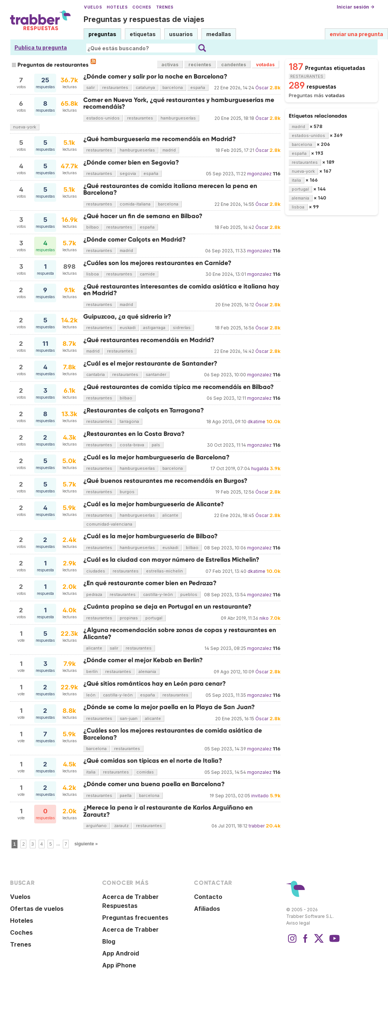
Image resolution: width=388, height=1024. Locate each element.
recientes (199, 64)
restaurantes (115, 87)
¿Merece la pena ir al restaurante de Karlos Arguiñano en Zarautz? (168, 811)
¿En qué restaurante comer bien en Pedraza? (150, 583)
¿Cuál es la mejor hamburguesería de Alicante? (153, 504)
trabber (257, 826)
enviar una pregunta (356, 34)
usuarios (181, 34)
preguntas (102, 34)
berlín (92, 671)
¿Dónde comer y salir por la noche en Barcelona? (155, 76)
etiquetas (143, 34)
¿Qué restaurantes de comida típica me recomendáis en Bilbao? (178, 387)
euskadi (128, 327)
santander (156, 374)
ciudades (95, 571)
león (91, 695)
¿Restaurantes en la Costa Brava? (134, 434)
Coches (141, 7)
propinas (129, 618)
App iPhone (119, 965)
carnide (147, 274)
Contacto (208, 896)
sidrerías (182, 327)
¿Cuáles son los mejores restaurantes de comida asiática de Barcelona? (172, 734)
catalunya (145, 87)
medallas (218, 34)
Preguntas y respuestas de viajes (144, 19)
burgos (127, 491)
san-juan (129, 718)
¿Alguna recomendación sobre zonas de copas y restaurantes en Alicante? (179, 633)
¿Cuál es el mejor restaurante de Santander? (150, 363)
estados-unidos (103, 118)
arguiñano (96, 825)
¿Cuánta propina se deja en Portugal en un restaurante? (167, 606)
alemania (147, 671)
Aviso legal (298, 923)
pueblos (188, 594)
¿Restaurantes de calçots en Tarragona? (143, 410)
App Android (120, 953)
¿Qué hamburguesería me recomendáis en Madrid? (159, 139)
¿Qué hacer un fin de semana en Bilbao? (143, 216)
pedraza (94, 594)
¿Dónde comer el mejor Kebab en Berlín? (143, 660)
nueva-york (24, 127)
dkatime (256, 421)
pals (156, 444)
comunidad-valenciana (109, 524)
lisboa (92, 274)
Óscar (261, 87)
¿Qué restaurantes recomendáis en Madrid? (148, 340)
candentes (233, 64)
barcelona (172, 87)
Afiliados (207, 908)
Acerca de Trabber (130, 929)
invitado (260, 795)
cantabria (95, 374)
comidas (145, 772)
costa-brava (132, 444)
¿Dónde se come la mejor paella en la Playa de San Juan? (169, 707)
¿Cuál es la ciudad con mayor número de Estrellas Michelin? (171, 560)
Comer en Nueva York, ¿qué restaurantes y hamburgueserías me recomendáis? (178, 103)
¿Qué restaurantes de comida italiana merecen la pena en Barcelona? (170, 189)
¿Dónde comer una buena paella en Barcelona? (154, 784)
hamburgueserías (178, 118)
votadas (265, 64)
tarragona (129, 421)
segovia (128, 173)
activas (169, 64)
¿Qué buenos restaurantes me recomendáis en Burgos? (165, 481)
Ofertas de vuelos (37, 908)
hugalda (260, 468)
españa (197, 87)
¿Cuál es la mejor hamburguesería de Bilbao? (150, 536)
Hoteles (117, 7)
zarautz (121, 825)
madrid (169, 150)
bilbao (92, 227)
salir (90, 87)
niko (264, 618)
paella (126, 795)
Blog (108, 941)
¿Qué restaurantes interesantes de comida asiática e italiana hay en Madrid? (181, 290)
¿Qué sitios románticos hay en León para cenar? (154, 684)
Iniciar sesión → (355, 7)
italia (91, 772)
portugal (153, 618)
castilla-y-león (158, 594)
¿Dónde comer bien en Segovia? (131, 162)
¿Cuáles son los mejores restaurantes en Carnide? (157, 263)
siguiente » (86, 843)
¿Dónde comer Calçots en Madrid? (134, 239)
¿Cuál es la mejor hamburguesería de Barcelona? (156, 457)
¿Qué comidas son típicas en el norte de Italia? (152, 761)
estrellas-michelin (164, 571)
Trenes (165, 7)
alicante (170, 515)
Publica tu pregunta (40, 47)
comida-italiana (135, 204)
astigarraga (154, 327)
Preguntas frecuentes (135, 917)
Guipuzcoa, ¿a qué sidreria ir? (127, 316)
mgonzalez (259, 173)
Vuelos (93, 7)
